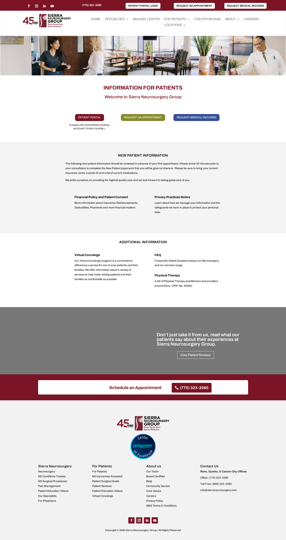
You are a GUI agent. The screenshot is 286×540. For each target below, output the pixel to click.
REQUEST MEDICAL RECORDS (196, 117)
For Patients (175, 19)
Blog (149, 481)
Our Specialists (47, 496)
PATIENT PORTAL (89, 117)
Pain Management (49, 486)
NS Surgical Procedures (52, 481)
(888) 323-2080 (222, 484)
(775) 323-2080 (91, 5)
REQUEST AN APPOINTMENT (143, 117)
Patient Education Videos (53, 490)
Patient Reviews (102, 486)
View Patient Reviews (195, 355)
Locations (173, 25)
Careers (251, 19)
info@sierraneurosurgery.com (218, 490)
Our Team (152, 471)
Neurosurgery (46, 471)
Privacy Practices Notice (172, 197)
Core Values (153, 490)
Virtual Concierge (87, 255)
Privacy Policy (154, 500)
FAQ (158, 255)
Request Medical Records (245, 5)
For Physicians (207, 19)
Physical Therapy (167, 275)
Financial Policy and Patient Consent (101, 197)
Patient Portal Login (143, 5)
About (230, 19)
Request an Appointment (194, 5)
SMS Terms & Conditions (161, 505)
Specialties (115, 19)
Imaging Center (146, 19)
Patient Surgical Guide (105, 481)
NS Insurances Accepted (107, 476)
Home (96, 19)
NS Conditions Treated (52, 476)
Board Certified (155, 476)
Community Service (158, 486)
